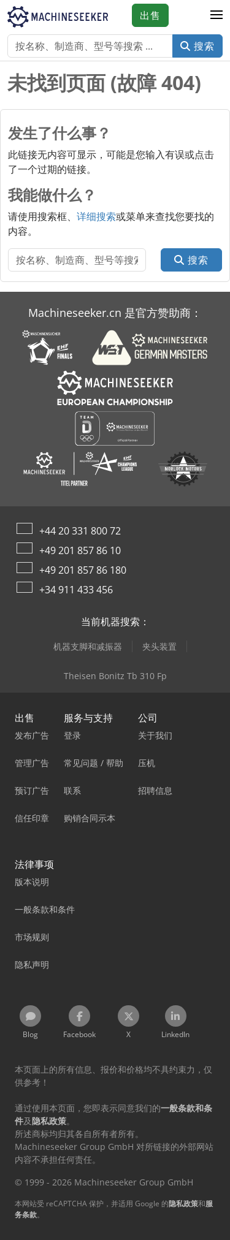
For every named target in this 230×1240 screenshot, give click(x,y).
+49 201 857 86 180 (82, 570)
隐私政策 (183, 1203)
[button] (216, 15)
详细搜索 (96, 216)
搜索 (197, 46)
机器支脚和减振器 (87, 646)
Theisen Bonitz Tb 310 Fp (115, 676)
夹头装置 (159, 646)
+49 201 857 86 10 (80, 550)
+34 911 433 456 (76, 589)
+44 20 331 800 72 (80, 531)
